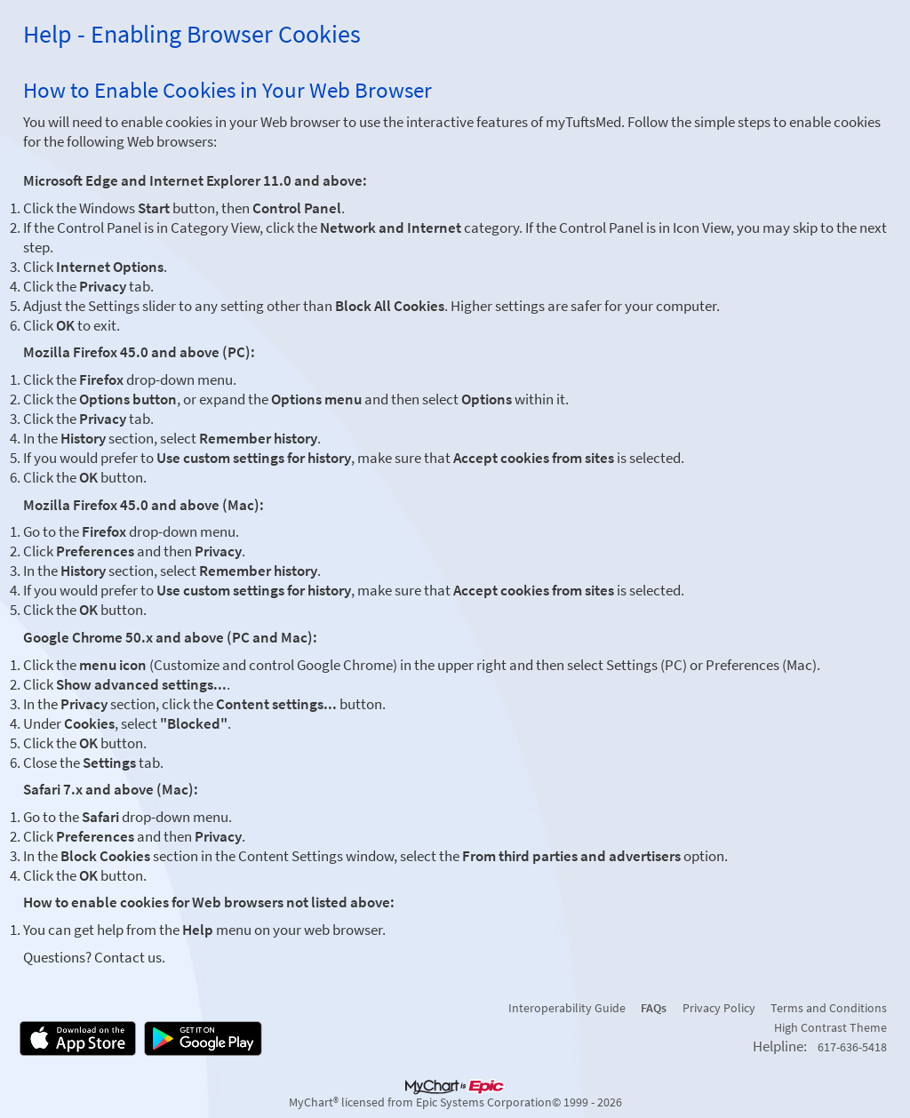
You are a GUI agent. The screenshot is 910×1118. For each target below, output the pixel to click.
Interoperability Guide (567, 1008)
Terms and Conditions (828, 1008)
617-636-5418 (852, 1047)
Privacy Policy (718, 1008)
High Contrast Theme (830, 1027)
